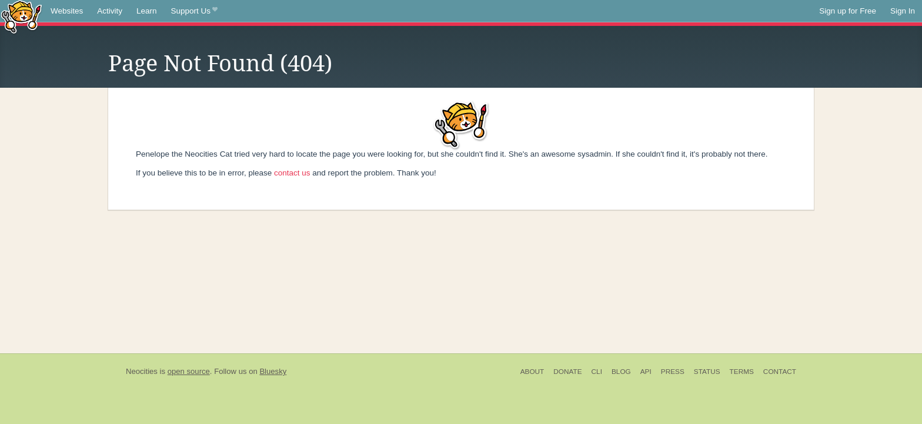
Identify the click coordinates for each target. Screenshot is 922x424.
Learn (146, 10)
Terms (742, 371)
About (532, 371)
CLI (597, 371)
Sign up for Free (847, 10)
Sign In (902, 10)
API (646, 371)
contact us (292, 172)
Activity (109, 10)
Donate (567, 371)
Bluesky (272, 371)
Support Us (194, 11)
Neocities (142, 371)
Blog (621, 371)
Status (707, 371)
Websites (67, 10)
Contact (779, 371)
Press (672, 371)
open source (189, 371)
